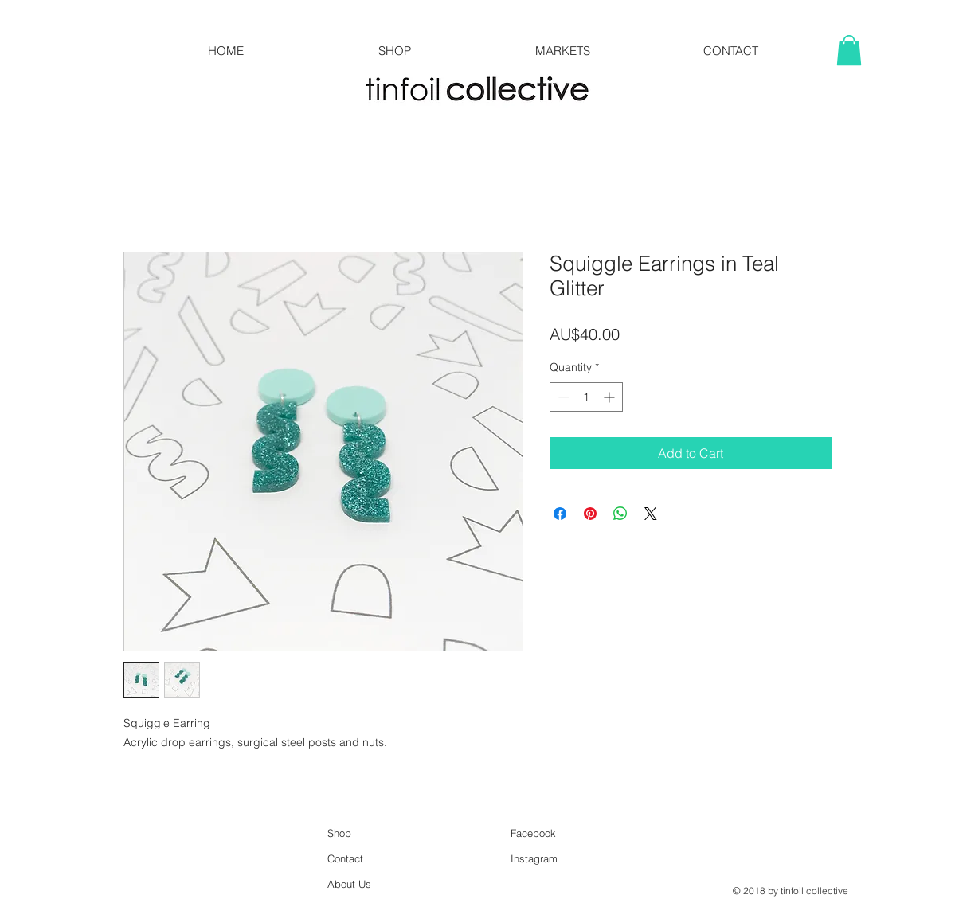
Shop (339, 833)
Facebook (533, 833)
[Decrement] (562, 397)
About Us (349, 884)
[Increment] (610, 397)
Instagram (534, 858)
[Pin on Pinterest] (590, 513)
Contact (345, 858)
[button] (849, 50)
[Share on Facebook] (559, 513)
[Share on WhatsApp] (620, 513)
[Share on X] (650, 513)
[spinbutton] (586, 397)
